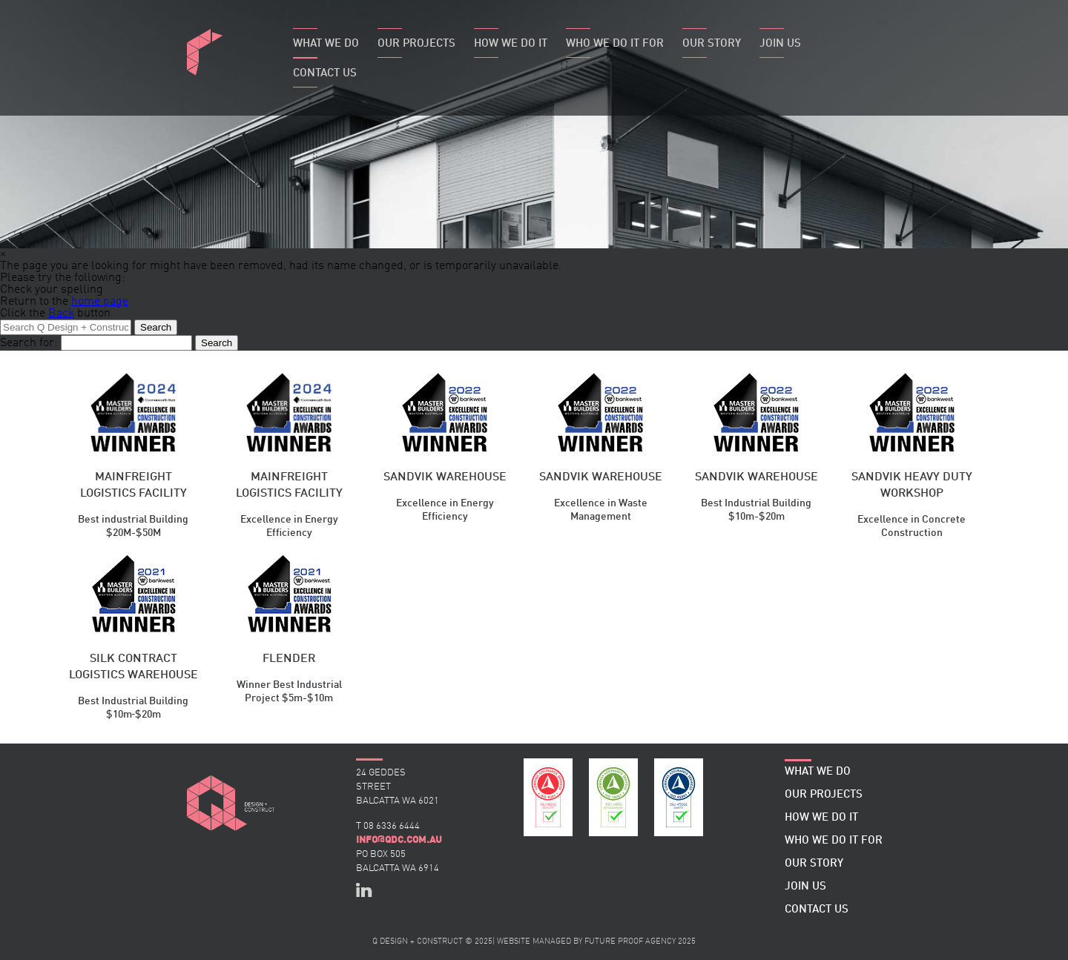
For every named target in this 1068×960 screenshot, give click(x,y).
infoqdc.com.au (399, 840)
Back (61, 314)
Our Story (711, 44)
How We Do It (510, 44)
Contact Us (325, 73)
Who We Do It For (615, 44)
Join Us (780, 44)
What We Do (326, 44)
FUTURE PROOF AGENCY (630, 942)
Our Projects (416, 44)
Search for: (29, 343)
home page (99, 302)
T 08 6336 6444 (388, 826)
